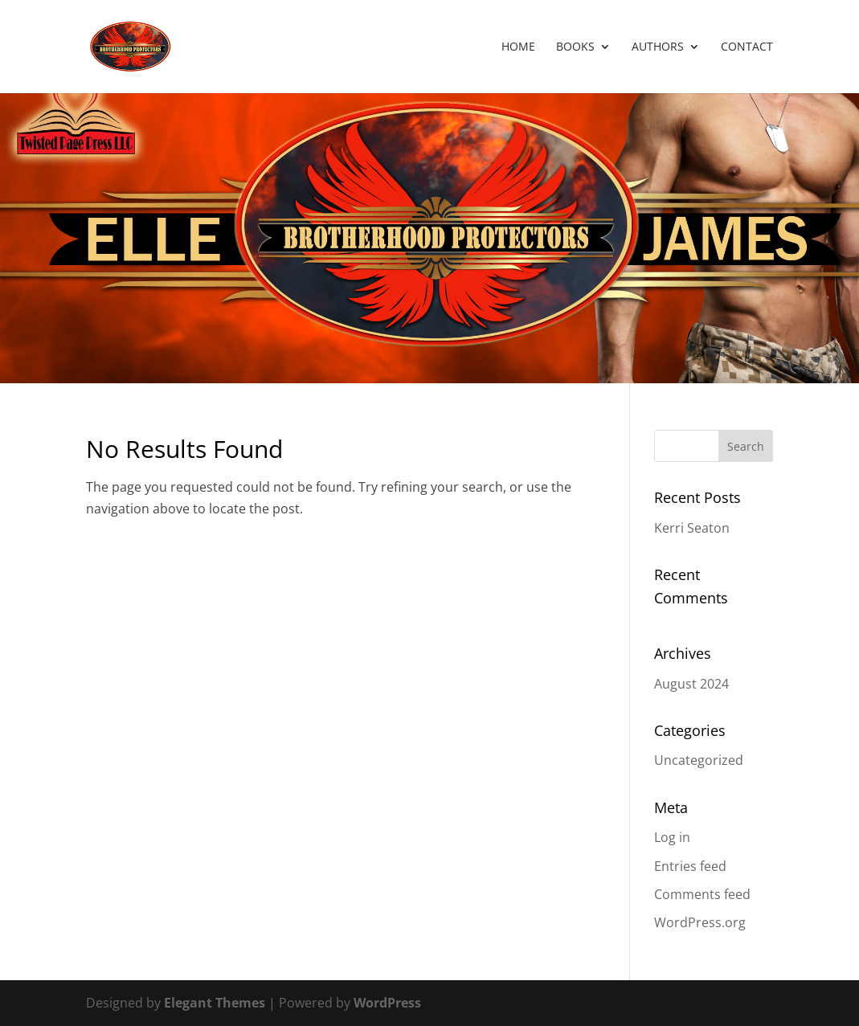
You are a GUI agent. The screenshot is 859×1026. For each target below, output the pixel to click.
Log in (672, 837)
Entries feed (690, 866)
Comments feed (702, 894)
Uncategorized (698, 760)
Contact (747, 47)
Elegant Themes (214, 1003)
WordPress (387, 1003)
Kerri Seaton (692, 528)
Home (518, 47)
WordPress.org (700, 922)
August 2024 (691, 684)
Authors (658, 47)
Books (575, 47)
